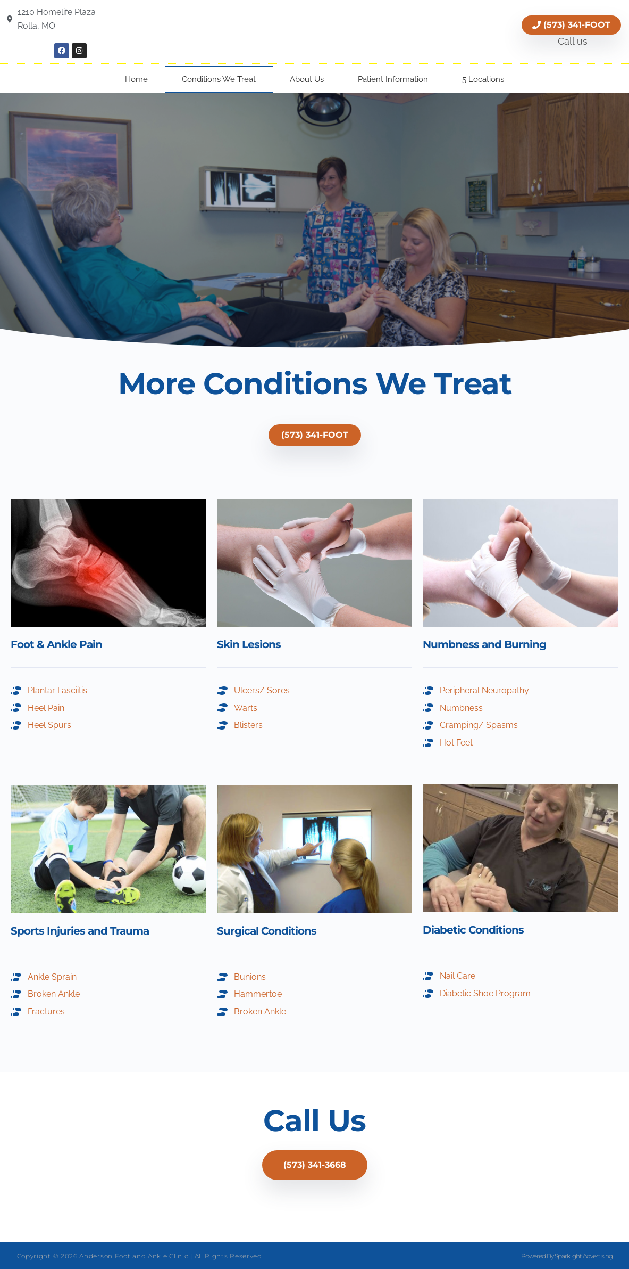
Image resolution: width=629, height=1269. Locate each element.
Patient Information (393, 79)
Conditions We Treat (219, 79)
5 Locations (483, 79)
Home (136, 79)
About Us (307, 79)
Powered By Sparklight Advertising (567, 1256)
